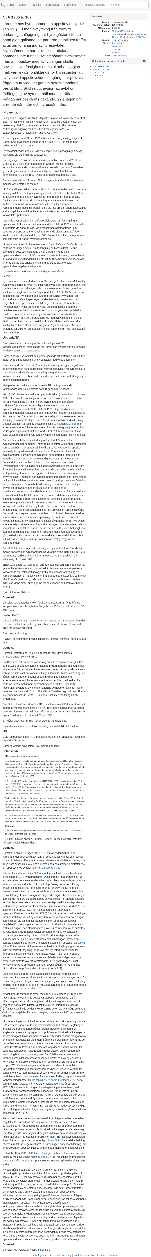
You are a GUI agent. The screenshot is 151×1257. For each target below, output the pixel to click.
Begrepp (100, 4)
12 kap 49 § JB (39, 935)
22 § (56, 423)
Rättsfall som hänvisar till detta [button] (108, 61)
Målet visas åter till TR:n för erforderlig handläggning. (37, 720)
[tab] (118, 16)
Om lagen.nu (40, 1255)
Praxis (86, 4)
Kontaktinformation (84, 1255)
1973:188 (72, 423)
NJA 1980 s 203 (50, 781)
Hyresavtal (117, 49)
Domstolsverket (119, 55)
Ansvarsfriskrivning (60, 1255)
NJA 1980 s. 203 (120, 40)
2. (4, 720)
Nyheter (115, 4)
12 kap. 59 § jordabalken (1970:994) (129, 37)
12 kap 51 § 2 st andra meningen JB (52, 1080)
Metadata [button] (97, 16)
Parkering (116, 52)
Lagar (22, 4)
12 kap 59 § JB (41, 420)
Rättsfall (36, 4)
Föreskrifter (70, 4)
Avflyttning (117, 43)
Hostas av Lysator (107, 1255)
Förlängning (117, 46)
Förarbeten (52, 4)
